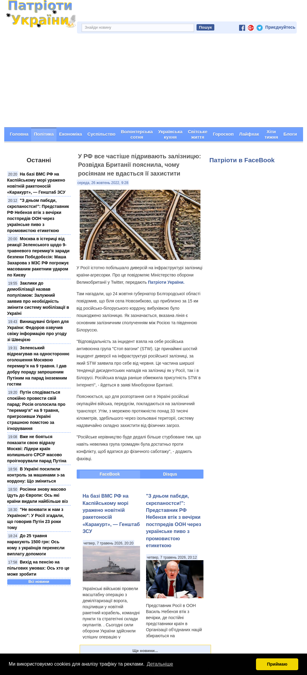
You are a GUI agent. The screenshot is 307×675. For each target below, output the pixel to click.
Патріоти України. (166, 282)
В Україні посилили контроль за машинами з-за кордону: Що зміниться (36, 475)
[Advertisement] (153, 82)
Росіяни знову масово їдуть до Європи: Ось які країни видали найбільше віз (37, 495)
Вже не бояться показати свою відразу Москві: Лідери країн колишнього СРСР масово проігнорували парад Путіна (36, 448)
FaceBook (110, 474)
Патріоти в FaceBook (242, 160)
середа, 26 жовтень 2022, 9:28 (103, 183)
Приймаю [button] (277, 664)
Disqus (170, 474)
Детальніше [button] (160, 664)
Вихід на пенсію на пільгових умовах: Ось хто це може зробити (38, 568)
